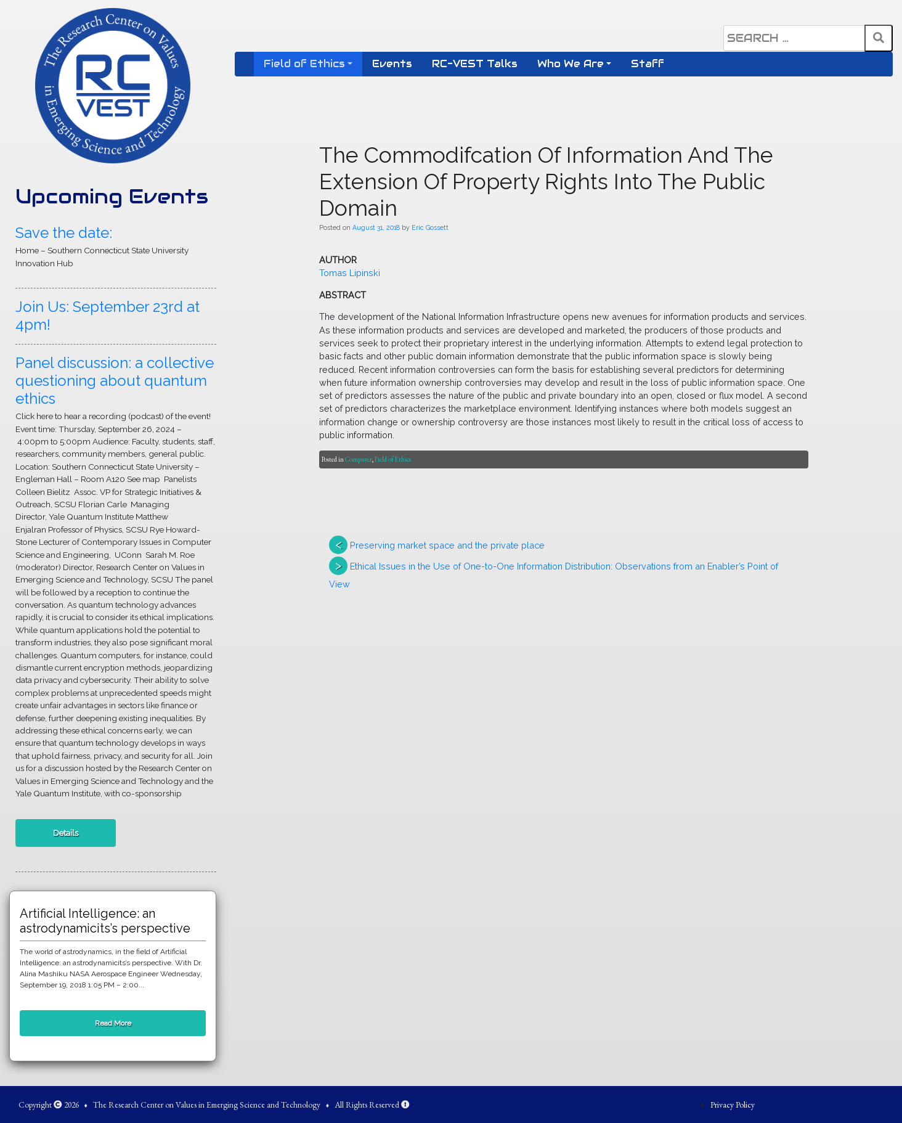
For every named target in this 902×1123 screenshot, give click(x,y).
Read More (113, 1023)
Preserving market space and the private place (447, 545)
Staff (647, 63)
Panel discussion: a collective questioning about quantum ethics (114, 380)
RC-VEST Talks (475, 63)
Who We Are (570, 63)
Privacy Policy (732, 1104)
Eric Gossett (430, 227)
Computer (358, 459)
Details (65, 833)
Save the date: (63, 233)
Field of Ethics (304, 63)
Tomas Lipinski (349, 272)
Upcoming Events (111, 196)
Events (392, 63)
